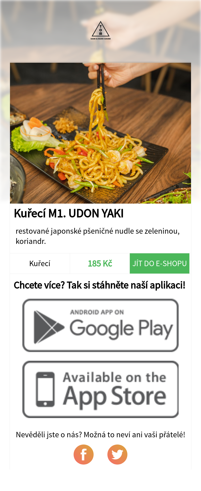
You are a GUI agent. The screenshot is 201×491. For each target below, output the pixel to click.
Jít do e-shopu (159, 263)
